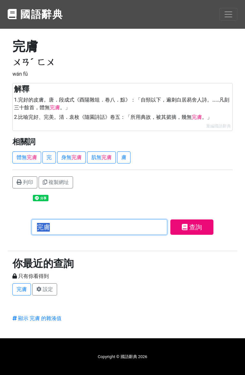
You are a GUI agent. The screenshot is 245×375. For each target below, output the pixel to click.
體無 (27, 157)
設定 (44, 289)
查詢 (192, 227)
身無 (71, 157)
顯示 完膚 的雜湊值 (37, 318)
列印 (25, 182)
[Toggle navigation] (228, 14)
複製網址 (56, 182)
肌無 (101, 157)
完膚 (22, 289)
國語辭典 (35, 14)
